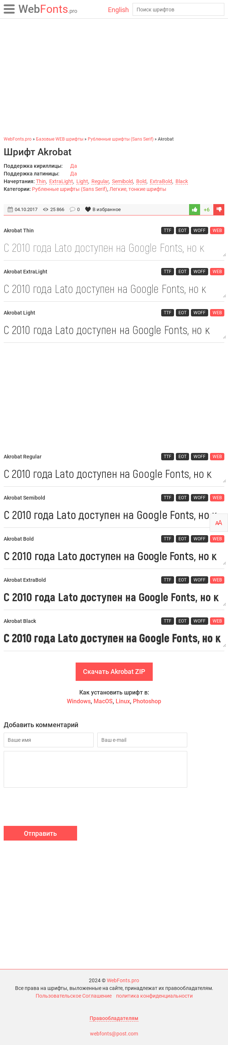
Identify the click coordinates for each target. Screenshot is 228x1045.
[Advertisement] (114, 77)
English (118, 10)
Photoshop (147, 701)
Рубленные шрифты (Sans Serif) (69, 189)
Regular (100, 181)
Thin (41, 181)
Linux (123, 701)
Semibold (122, 181)
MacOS (103, 701)
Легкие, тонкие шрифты (137, 189)
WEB (217, 230)
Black (181, 181)
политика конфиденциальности (154, 996)
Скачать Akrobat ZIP (114, 671)
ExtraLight (61, 181)
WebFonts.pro (123, 980)
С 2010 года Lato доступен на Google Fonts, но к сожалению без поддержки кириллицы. (114, 247)
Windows (79, 701)
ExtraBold (161, 181)
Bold (141, 181)
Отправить (40, 833)
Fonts (47, 9)
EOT (182, 230)
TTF (167, 230)
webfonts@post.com (114, 1034)
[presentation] (59, 808)
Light (82, 181)
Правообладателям (114, 1018)
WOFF (199, 230)
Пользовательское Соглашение (74, 996)
